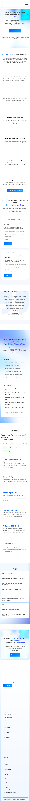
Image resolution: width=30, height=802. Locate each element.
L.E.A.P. (6, 787)
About (5, 782)
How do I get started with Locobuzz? (11, 609)
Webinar (6, 730)
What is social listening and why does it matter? (13, 578)
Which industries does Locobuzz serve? (12, 589)
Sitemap (6, 774)
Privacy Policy (7, 769)
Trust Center (7, 795)
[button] (15, 573)
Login (5, 762)
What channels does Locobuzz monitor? (12, 594)
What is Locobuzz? (7, 573)
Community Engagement (10, 792)
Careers (6, 785)
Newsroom (6, 767)
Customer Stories (8, 790)
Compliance (7, 737)
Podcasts (6, 732)
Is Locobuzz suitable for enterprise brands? (13, 604)
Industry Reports (8, 727)
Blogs (5, 735)
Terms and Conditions (9, 772)
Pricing (6, 764)
